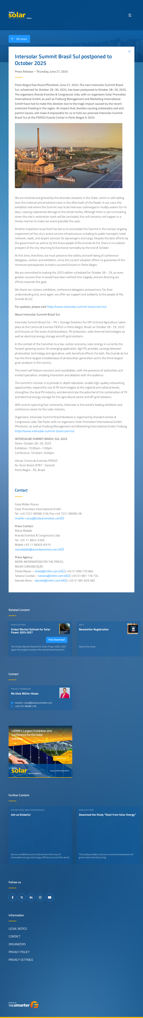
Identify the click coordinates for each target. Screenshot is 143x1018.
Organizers (17, 944)
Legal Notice (18, 928)
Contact (14, 936)
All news (18, 38)
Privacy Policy (19, 951)
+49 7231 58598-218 (23, 706)
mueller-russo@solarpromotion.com (31, 702)
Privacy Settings (21, 959)
